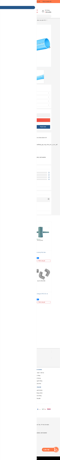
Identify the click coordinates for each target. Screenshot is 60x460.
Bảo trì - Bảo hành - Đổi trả (37, 372)
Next (49, 47)
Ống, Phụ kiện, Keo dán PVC (39, 20)
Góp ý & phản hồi (47, 1)
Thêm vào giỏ (40, 260)
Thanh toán (43, 126)
